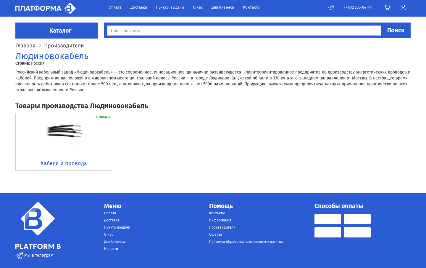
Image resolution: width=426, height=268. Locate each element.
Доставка (138, 7)
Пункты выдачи (170, 7)
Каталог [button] (57, 30)
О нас (198, 7)
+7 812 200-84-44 (358, 7)
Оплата (115, 7)
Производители (222, 227)
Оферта (215, 234)
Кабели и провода (64, 163)
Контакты (252, 7)
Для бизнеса (223, 7)
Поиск (395, 30)
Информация (220, 220)
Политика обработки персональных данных (246, 242)
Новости (111, 249)
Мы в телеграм (34, 255)
